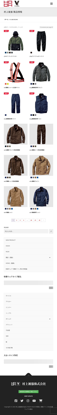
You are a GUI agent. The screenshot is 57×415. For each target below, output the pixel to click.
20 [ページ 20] (31, 220)
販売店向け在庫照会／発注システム (28, 391)
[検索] (51, 231)
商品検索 (6, 227)
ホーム (6, 19)
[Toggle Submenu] (49, 257)
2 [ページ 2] (16, 220)
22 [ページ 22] (39, 220)
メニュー (51, 3)
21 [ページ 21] (35, 220)
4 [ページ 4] (23, 220)
